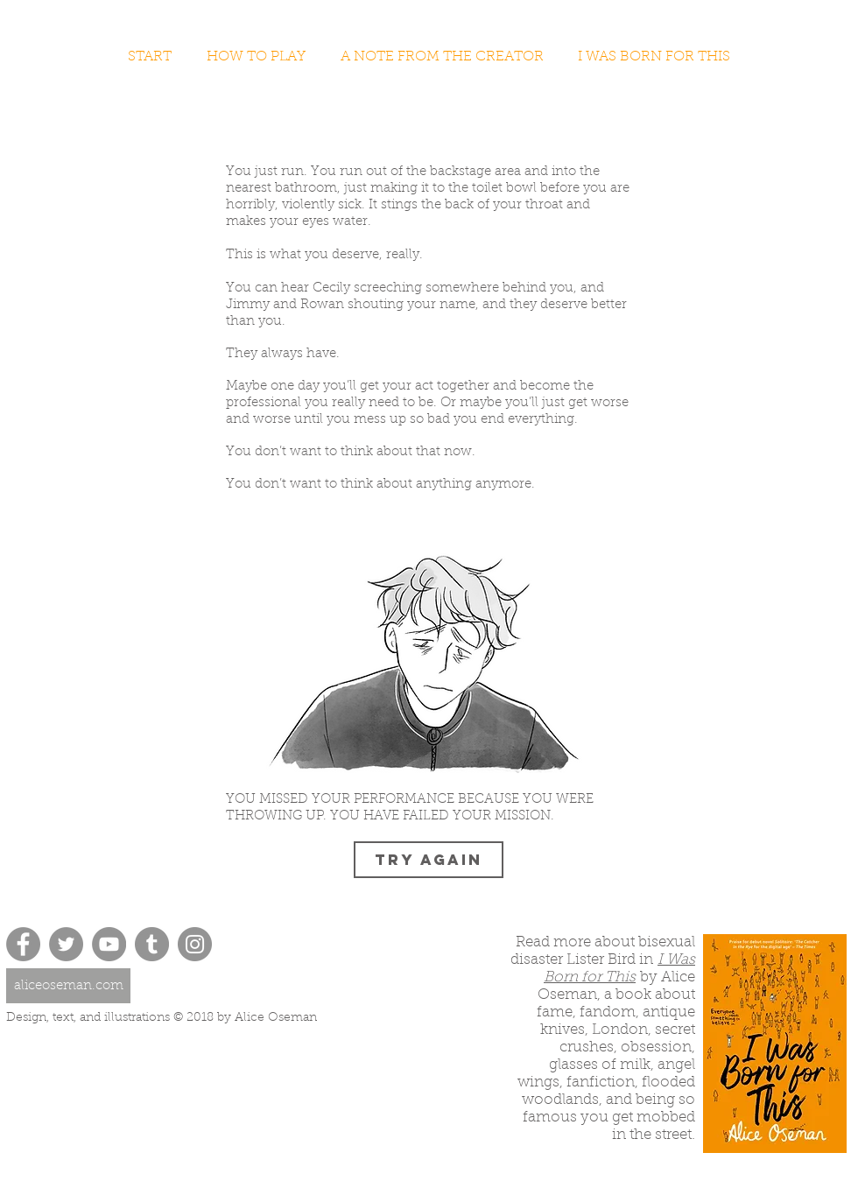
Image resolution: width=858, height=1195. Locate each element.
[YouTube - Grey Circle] (109, 944)
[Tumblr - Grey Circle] (152, 944)
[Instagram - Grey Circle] (195, 944)
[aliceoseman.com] (68, 985)
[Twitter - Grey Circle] (66, 944)
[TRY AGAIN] (428, 859)
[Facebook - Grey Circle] (23, 944)
